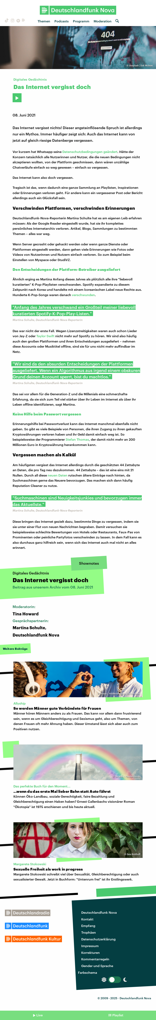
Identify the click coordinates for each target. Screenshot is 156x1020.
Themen (44, 21)
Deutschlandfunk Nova (99, 912)
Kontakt (87, 919)
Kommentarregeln (95, 959)
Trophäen (88, 932)
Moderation (103, 21)
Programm (81, 21)
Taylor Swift (45, 336)
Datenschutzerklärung (98, 939)
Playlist (117, 1015)
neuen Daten (57, 475)
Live (39, 1015)
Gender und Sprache (97, 966)
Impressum (90, 946)
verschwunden (83, 295)
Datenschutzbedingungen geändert (89, 152)
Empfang (88, 926)
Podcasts (61, 21)
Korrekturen (90, 952)
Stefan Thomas (77, 439)
